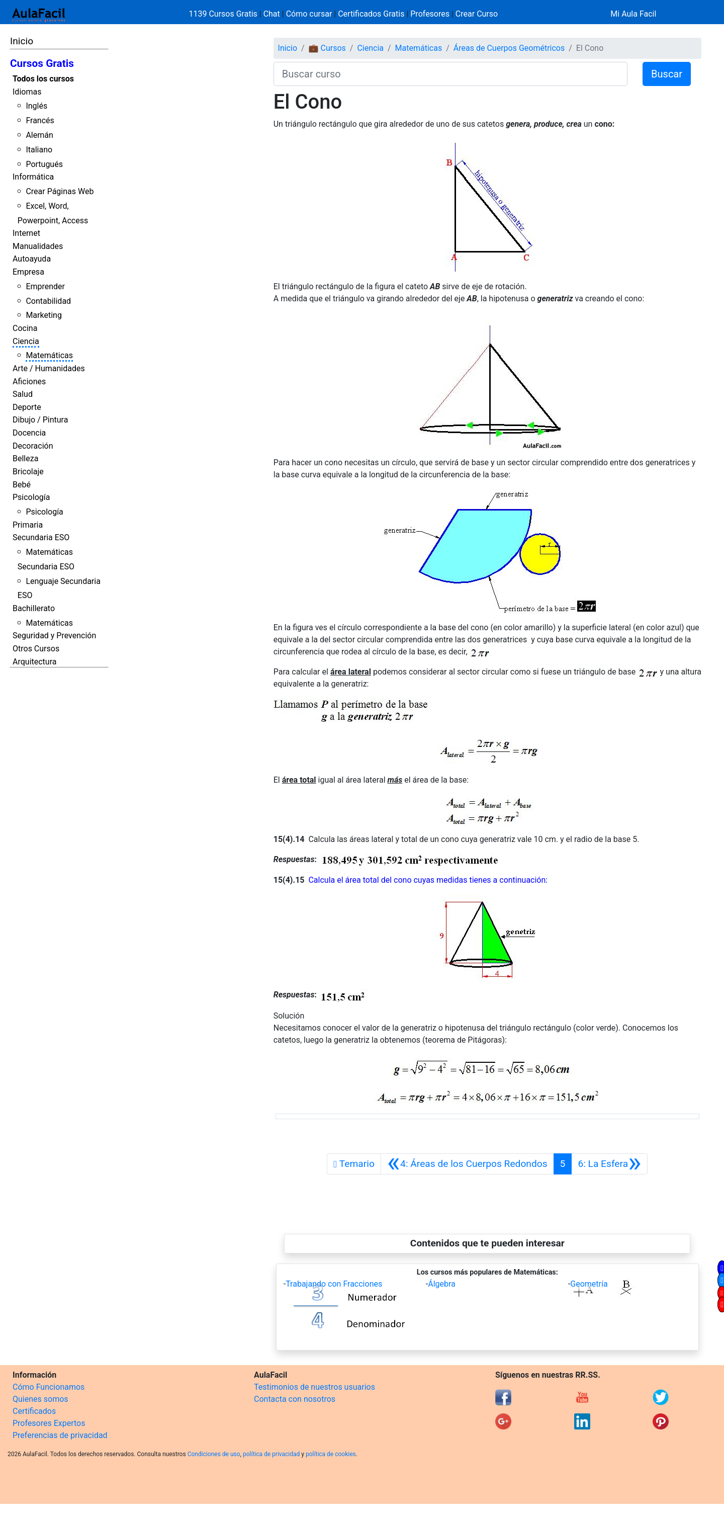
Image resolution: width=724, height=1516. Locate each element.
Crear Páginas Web (60, 191)
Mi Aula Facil (633, 14)
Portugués (44, 164)
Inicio (21, 41)
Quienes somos (40, 1399)
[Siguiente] (609, 1163)
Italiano (39, 149)
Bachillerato (34, 608)
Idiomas (27, 92)
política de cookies (331, 1454)
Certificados (34, 1411)
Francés (40, 120)
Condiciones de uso (214, 1454)
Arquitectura (34, 661)
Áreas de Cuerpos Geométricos (509, 48)
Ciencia (26, 341)
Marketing (43, 315)
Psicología (31, 497)
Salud (23, 394)
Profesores (429, 14)
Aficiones (29, 381)
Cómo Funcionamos (48, 1387)
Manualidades (38, 246)
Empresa (28, 272)
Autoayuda (32, 259)
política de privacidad (271, 1454)
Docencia (29, 433)
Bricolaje (28, 471)
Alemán (39, 135)
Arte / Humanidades (49, 368)
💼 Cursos (327, 48)
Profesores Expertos (49, 1423)
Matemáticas (49, 355)
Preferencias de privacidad (60, 1435)
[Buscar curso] (450, 74)
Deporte (27, 407)
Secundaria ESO (41, 537)
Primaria (28, 525)
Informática (33, 177)
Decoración (33, 446)
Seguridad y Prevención (54, 635)
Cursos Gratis (42, 63)
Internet (26, 233)
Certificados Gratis (371, 14)
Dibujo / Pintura (40, 420)
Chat (271, 14)
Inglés (36, 106)
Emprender (45, 286)
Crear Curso (477, 14)
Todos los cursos (43, 78)
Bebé (22, 484)
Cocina (25, 328)
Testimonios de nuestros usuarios (314, 1387)
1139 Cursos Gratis (224, 14)
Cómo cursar (309, 14)
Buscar (666, 74)
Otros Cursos (36, 648)
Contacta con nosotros (294, 1399)
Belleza (25, 458)
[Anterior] (467, 1163)
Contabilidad (48, 301)
